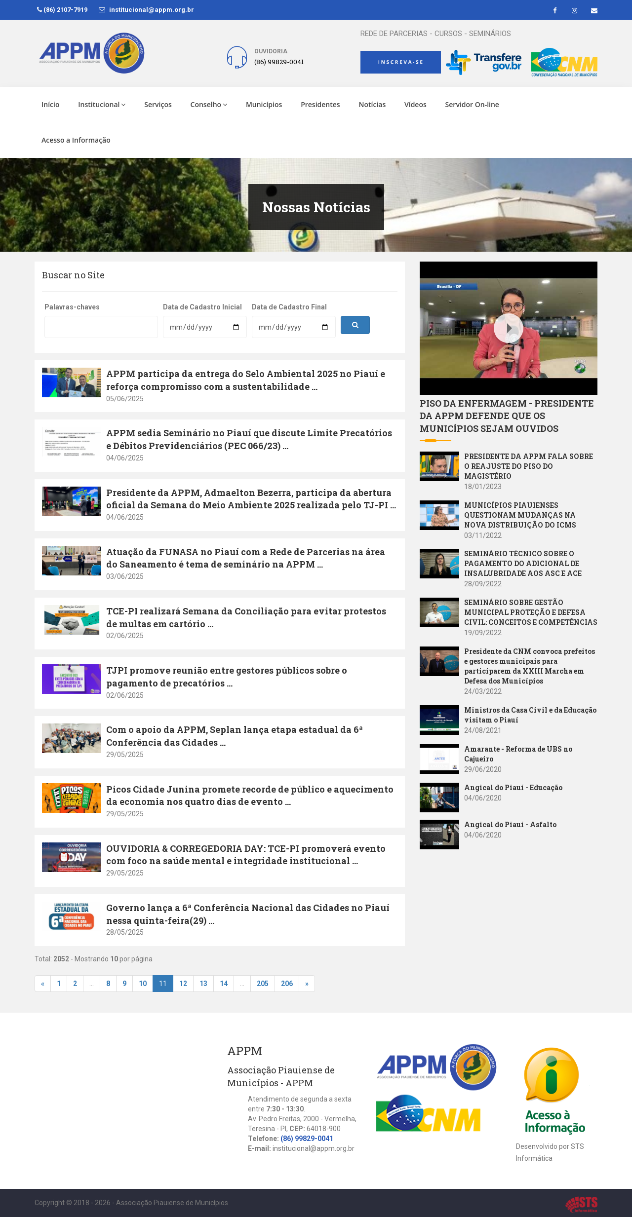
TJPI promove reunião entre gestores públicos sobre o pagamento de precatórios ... (226, 676)
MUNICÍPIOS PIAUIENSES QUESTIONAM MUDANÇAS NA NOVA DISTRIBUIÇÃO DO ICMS (520, 515)
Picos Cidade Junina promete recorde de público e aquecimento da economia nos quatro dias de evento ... (250, 795)
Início (50, 104)
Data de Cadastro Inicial (202, 307)
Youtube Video (443, 267)
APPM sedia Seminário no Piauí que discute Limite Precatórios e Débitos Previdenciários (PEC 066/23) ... (249, 439)
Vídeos (415, 104)
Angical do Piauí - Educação (513, 787)
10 (143, 984)
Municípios (264, 104)
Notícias (372, 104)
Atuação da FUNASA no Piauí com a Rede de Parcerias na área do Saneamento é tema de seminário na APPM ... (245, 558)
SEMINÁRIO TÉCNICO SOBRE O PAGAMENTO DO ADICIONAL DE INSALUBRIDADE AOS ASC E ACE (523, 563)
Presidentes (320, 104)
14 (224, 984)
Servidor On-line (472, 104)
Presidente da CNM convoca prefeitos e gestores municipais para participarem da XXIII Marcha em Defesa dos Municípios (529, 666)
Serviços (158, 104)
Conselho (209, 104)
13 (203, 984)
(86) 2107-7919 (62, 9)
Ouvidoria (270, 51)
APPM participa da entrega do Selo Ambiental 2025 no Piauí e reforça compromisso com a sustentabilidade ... (245, 380)
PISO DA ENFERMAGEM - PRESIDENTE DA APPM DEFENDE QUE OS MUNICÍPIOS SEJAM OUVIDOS (507, 415)
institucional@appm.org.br (146, 9)
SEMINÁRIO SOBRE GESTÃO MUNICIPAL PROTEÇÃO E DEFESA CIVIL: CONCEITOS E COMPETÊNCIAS (530, 612)
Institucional (101, 104)
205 (263, 984)
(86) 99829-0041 (306, 1138)
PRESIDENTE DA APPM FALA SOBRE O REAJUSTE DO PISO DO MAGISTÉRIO (528, 466)
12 (183, 984)
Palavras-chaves (72, 307)
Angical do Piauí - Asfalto (510, 824)
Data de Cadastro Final (289, 307)
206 (287, 984)
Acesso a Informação (76, 140)
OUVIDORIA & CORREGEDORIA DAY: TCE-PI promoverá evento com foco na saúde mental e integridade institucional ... (246, 854)
